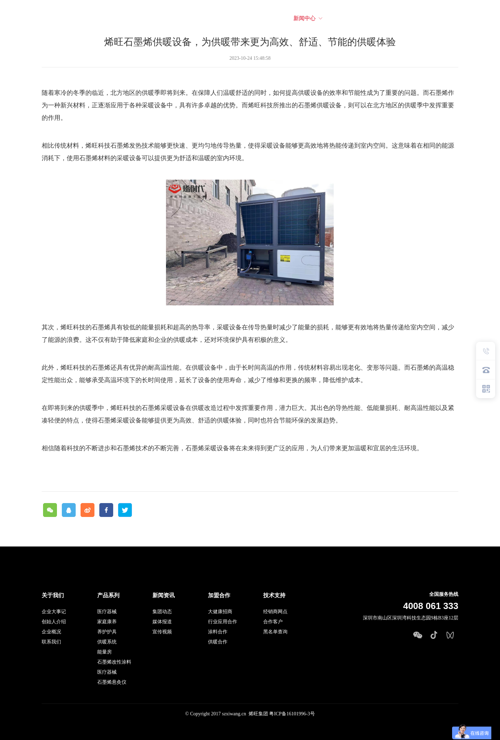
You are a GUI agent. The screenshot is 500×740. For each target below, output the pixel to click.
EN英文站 (475, 18)
